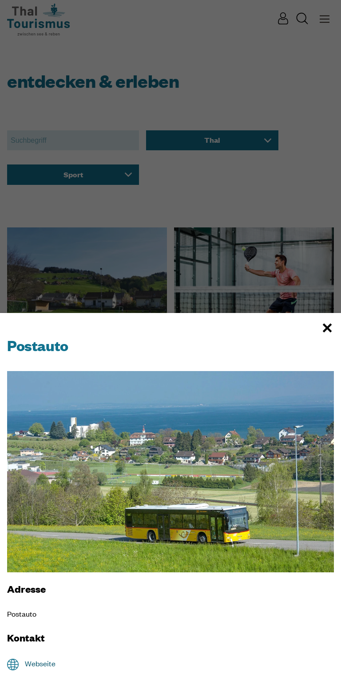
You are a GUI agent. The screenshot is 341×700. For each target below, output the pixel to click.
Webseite (40, 663)
